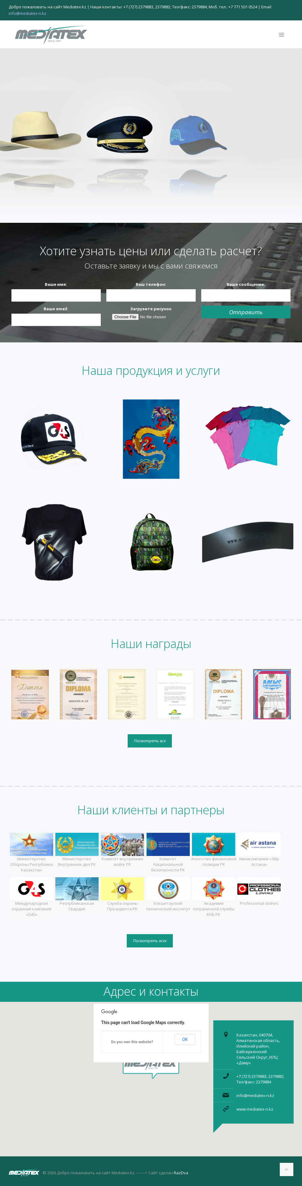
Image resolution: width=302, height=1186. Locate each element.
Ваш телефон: (151, 284)
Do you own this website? (132, 1042)
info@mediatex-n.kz (255, 1095)
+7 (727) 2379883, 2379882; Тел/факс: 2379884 (260, 1079)
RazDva (181, 1172)
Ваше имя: (56, 284)
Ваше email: (56, 308)
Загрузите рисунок (151, 308)
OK (185, 1039)
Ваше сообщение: (246, 284)
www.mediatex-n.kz (254, 1109)
